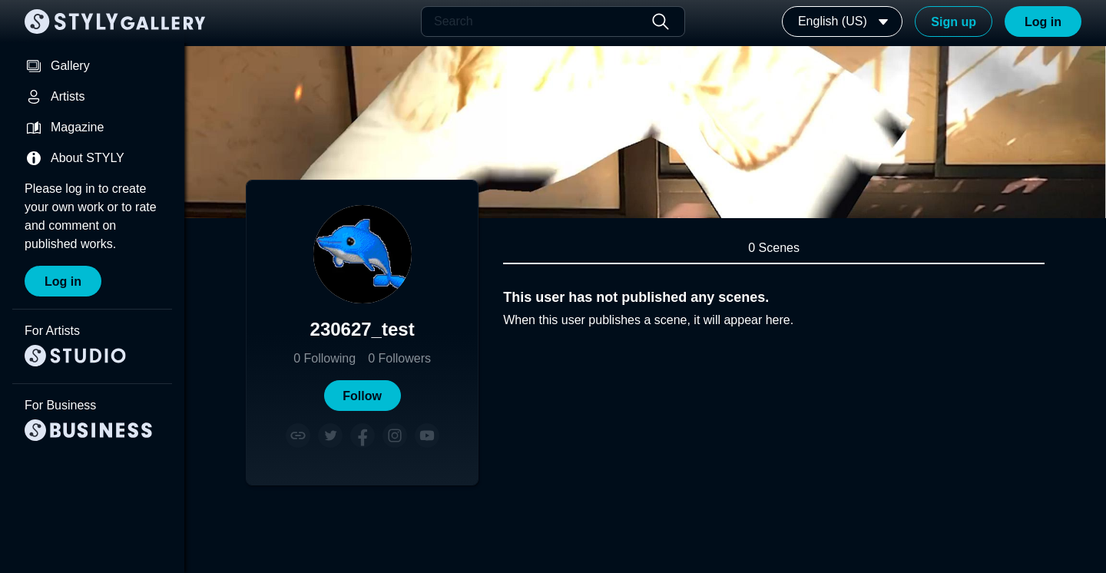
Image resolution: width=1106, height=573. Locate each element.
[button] (362, 395)
